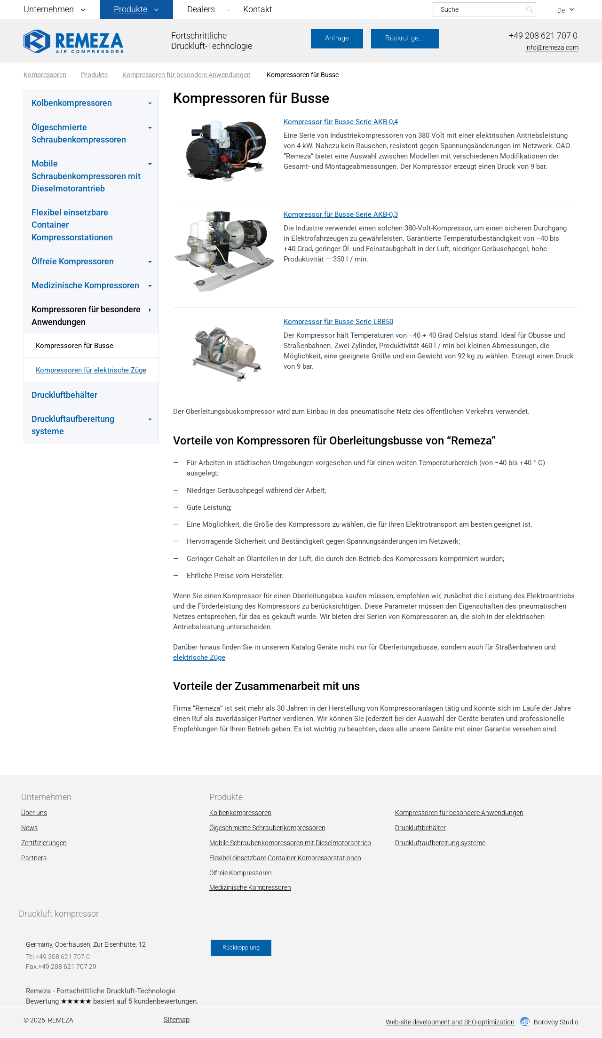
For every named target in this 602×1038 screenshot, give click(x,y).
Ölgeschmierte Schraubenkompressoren (267, 828)
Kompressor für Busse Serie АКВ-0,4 (341, 122)
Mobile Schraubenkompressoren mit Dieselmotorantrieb (290, 843)
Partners (34, 858)
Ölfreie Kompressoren (240, 873)
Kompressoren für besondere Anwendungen (459, 812)
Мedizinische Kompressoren (250, 887)
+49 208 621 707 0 (543, 35)
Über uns (34, 812)
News (29, 828)
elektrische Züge (199, 657)
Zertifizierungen (44, 843)
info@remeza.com (551, 47)
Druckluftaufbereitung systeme (440, 843)
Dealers (201, 9)
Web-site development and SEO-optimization (450, 1022)
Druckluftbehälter (64, 395)
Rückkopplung (241, 947)
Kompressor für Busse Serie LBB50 (338, 321)
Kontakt (257, 9)
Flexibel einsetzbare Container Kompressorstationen (72, 224)
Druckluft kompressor (59, 914)
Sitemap (177, 1019)
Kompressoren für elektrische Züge (91, 370)
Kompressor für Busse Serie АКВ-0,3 (341, 214)
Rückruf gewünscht (412, 38)
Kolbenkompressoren (240, 812)
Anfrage (337, 38)
